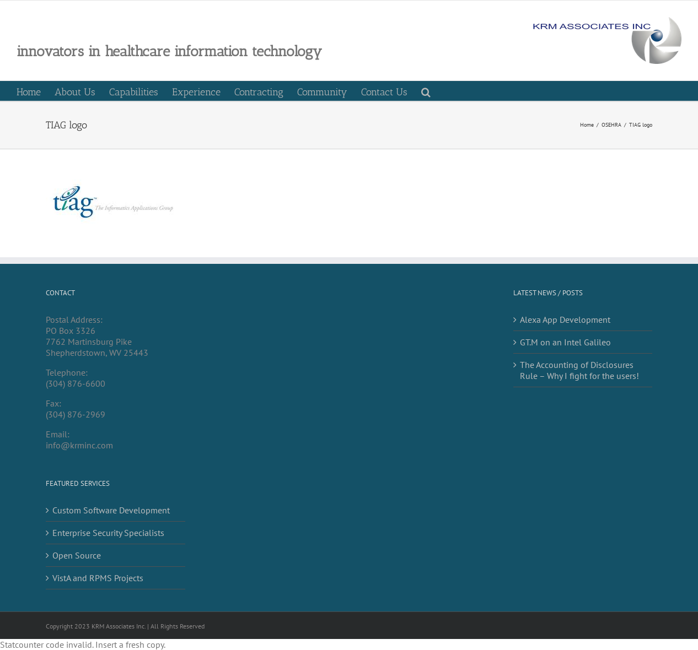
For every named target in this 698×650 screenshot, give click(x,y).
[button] (426, 91)
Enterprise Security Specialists (108, 532)
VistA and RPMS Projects (97, 577)
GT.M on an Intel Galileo (565, 342)
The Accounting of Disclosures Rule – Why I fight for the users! (579, 370)
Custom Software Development (111, 510)
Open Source (76, 555)
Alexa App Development (565, 319)
